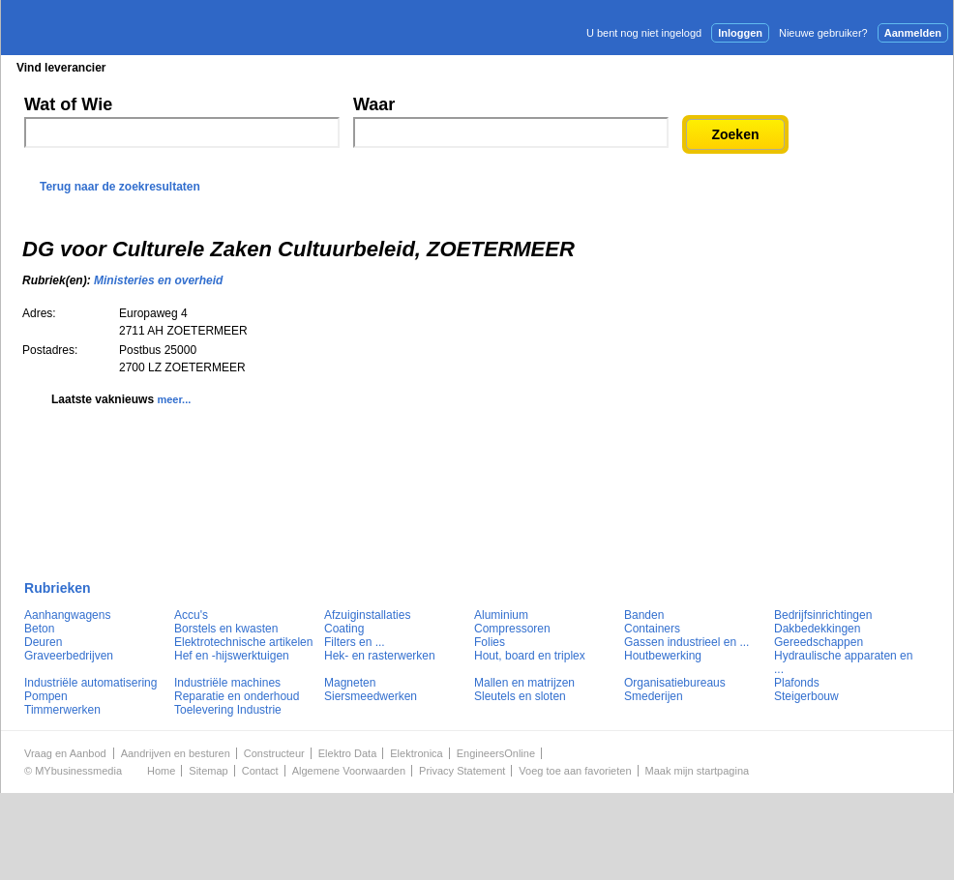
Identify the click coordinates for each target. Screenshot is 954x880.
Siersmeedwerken (370, 696)
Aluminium (501, 615)
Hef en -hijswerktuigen (231, 655)
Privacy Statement (462, 771)
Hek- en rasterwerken (379, 655)
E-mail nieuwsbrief (625, 66)
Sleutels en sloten (520, 696)
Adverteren (745, 66)
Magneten (349, 682)
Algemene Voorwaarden (348, 771)
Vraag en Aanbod (65, 753)
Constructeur (274, 753)
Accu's (191, 615)
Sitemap (208, 771)
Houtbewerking (662, 655)
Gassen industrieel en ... (686, 642)
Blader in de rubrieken (200, 67)
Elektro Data (347, 753)
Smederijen (653, 696)
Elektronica (416, 753)
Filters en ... (354, 642)
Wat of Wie (68, 104)
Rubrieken (57, 588)
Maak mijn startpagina (697, 771)
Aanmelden (912, 33)
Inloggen (740, 33)
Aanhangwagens (67, 615)
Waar (374, 104)
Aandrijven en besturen (175, 753)
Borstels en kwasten (226, 628)
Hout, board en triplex (529, 655)
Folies (489, 642)
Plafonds (797, 682)
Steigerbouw (806, 696)
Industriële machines (227, 682)
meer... (174, 399)
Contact (260, 771)
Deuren (43, 642)
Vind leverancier (61, 67)
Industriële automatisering (90, 682)
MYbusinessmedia (78, 771)
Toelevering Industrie (228, 710)
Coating (344, 628)
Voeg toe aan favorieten (575, 771)
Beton (39, 628)
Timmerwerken (62, 710)
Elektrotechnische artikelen (243, 642)
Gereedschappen (818, 642)
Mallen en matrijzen (524, 682)
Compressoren (512, 628)
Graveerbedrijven (68, 655)
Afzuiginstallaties (367, 615)
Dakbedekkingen (817, 628)
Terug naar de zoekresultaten (120, 186)
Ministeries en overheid (158, 280)
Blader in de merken (347, 67)
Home (161, 771)
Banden (644, 615)
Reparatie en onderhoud (236, 696)
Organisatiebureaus (675, 682)
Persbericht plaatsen (881, 66)
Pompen (46, 696)
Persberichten (473, 67)
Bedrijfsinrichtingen (823, 615)
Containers (652, 628)
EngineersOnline (496, 753)
